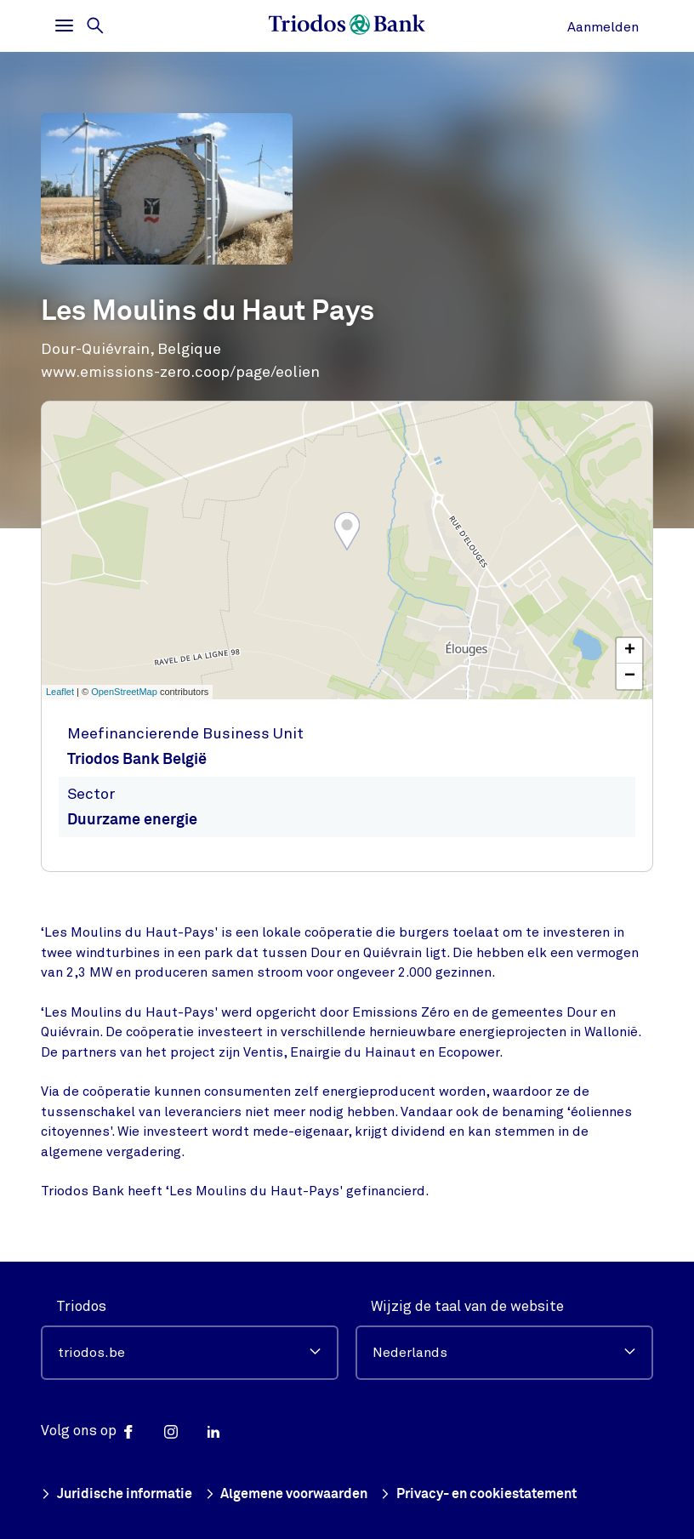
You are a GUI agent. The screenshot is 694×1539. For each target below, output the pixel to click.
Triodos (81, 1306)
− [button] (629, 676)
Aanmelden (603, 27)
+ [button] (629, 651)
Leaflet (60, 692)
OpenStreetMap (124, 692)
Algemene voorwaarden (299, 1494)
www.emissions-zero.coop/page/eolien (180, 371)
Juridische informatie (121, 1494)
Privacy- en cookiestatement (500, 1494)
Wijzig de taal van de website (467, 1306)
